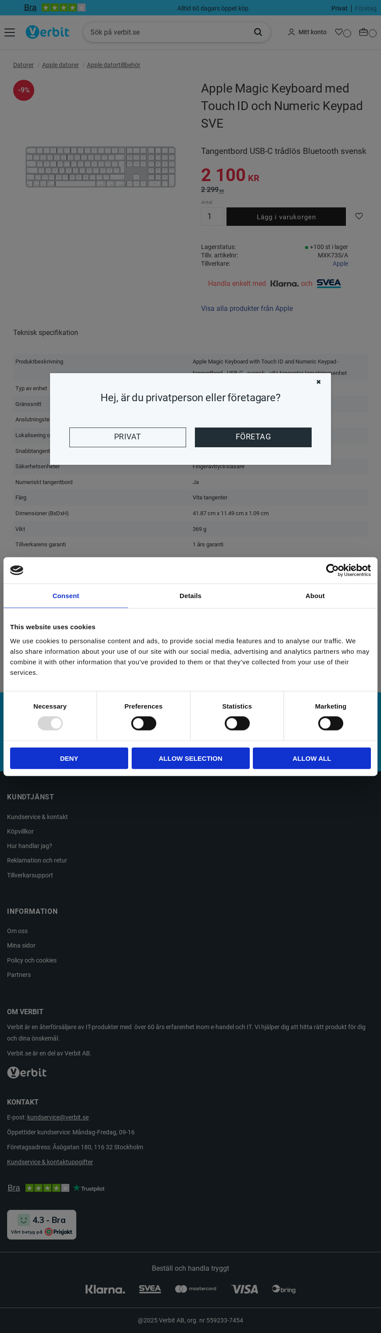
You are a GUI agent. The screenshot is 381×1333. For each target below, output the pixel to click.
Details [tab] (190, 595)
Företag (253, 436)
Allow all (312, 758)
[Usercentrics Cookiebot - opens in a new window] (332, 570)
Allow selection (191, 758)
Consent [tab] (66, 595)
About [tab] (315, 595)
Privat (127, 436)
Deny (69, 758)
